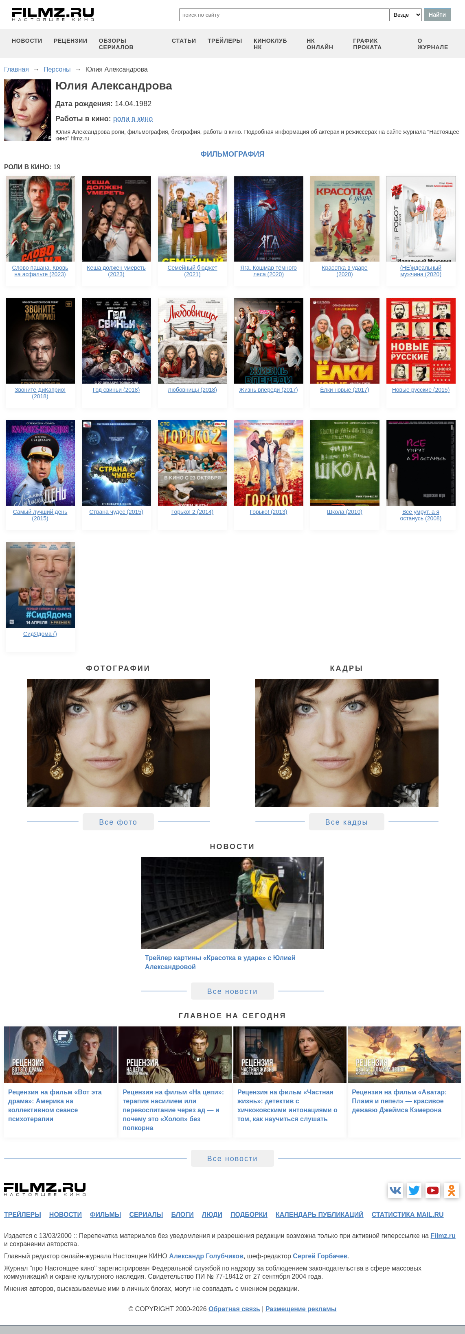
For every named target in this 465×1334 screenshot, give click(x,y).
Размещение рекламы (301, 1309)
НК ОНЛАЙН (320, 43)
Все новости (232, 991)
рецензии (71, 40)
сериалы (146, 1214)
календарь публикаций (320, 1214)
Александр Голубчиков (206, 1256)
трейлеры (225, 40)
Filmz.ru (442, 1235)
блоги (182, 1214)
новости (27, 40)
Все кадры (346, 822)
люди (212, 1214)
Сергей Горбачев (320, 1256)
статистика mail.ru (408, 1214)
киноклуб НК (270, 43)
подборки (249, 1214)
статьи (184, 40)
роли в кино (133, 119)
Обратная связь (234, 1309)
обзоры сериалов (116, 43)
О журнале (432, 43)
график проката (367, 43)
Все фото (118, 822)
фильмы (105, 1214)
